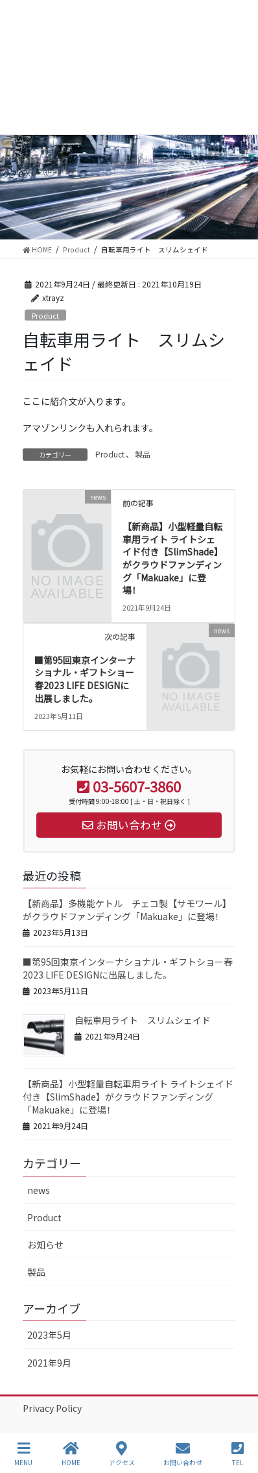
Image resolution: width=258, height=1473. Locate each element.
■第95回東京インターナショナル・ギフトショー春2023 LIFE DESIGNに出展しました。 (84, 679)
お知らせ (45, 1244)
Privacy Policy (52, 1408)
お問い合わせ (182, 1454)
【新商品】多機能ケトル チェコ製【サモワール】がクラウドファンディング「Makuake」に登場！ (127, 910)
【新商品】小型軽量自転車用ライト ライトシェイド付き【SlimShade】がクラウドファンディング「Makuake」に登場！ (173, 558)
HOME (71, 1454)
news (38, 1190)
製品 (142, 453)
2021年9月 (49, 1362)
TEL (237, 1454)
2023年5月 (49, 1334)
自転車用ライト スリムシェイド (143, 1020)
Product (45, 315)
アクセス (122, 1454)
